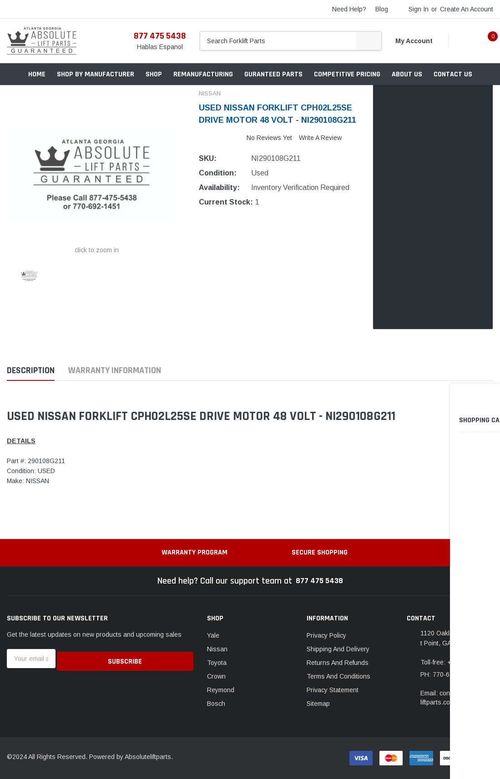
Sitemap (318, 703)
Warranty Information (114, 370)
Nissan (217, 649)
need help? (349, 9)
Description (31, 370)
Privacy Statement (333, 690)
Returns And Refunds (338, 662)
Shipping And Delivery (338, 649)
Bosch (216, 703)
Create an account (466, 9)
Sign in (419, 9)
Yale (213, 635)
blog (381, 9)
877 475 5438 (160, 36)
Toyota (217, 662)
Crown (216, 676)
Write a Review (320, 137)
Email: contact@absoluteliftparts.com (456, 697)
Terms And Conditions (338, 676)
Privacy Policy (326, 635)
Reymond (220, 690)
